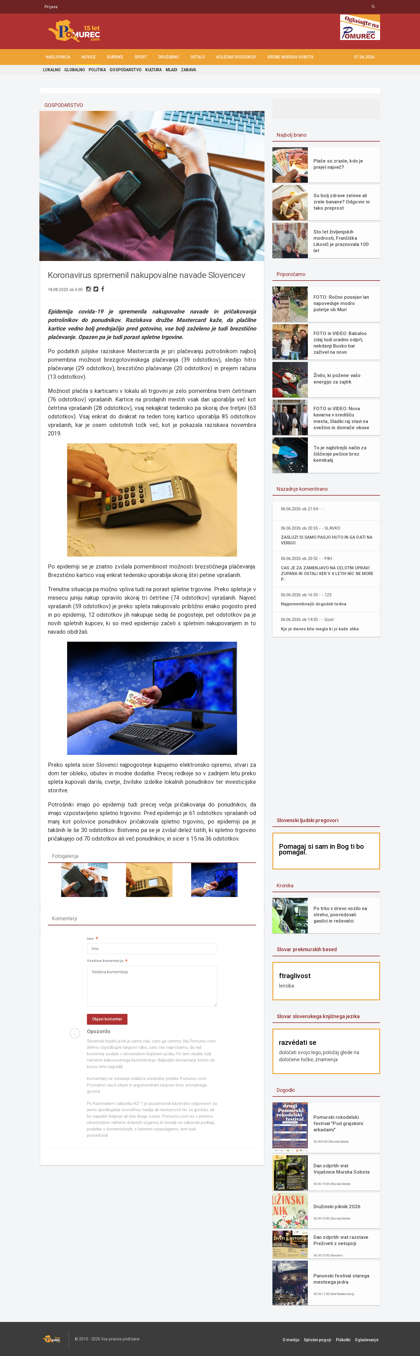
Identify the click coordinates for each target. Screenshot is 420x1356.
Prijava (50, 7)
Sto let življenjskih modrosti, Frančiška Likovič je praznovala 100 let (341, 241)
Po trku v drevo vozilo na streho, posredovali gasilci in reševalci (340, 915)
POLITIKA (96, 70)
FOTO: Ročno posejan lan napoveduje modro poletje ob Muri (341, 303)
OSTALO (197, 57)
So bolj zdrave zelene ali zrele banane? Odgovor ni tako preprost (341, 202)
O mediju (299, 1339)
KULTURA (152, 70)
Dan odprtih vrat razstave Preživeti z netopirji (341, 1240)
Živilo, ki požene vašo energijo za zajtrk (337, 378)
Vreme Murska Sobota (290, 57)
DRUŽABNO (168, 57)
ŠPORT (141, 57)
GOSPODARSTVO (124, 70)
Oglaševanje (368, 1339)
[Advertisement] (326, 728)
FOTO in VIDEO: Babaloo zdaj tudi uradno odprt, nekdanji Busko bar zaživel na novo (340, 342)
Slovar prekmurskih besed (306, 949)
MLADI (170, 70)
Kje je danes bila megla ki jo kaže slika (320, 628)
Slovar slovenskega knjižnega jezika (317, 1016)
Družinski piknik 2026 (337, 1206)
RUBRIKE (115, 57)
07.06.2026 (364, 57)
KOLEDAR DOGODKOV (236, 57)
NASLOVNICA (58, 57)
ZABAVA (187, 70)
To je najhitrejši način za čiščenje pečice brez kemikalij (339, 454)
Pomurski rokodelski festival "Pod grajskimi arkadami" (338, 1123)
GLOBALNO (74, 70)
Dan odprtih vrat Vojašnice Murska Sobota (342, 1169)
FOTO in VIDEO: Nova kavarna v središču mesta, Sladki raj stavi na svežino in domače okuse (342, 418)
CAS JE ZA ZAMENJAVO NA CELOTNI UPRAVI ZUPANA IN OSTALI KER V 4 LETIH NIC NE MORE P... (327, 573)
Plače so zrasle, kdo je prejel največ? (338, 164)
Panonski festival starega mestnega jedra (341, 1279)
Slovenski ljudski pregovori (307, 820)
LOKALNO (52, 70)
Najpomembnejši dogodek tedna (314, 604)
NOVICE (89, 57)
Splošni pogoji (323, 1339)
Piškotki (347, 1339)
